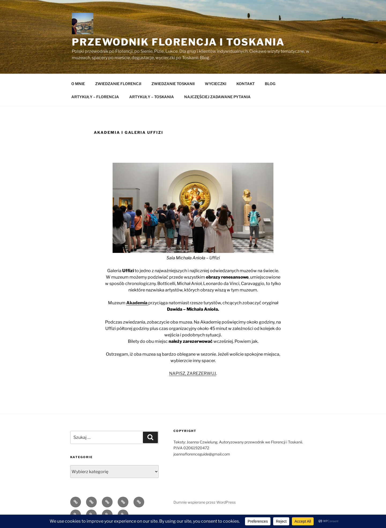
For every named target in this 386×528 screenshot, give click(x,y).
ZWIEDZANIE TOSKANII (173, 83)
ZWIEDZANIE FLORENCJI (118, 83)
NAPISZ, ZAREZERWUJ (192, 373)
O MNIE (78, 83)
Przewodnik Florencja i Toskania (178, 42)
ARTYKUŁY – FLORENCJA (95, 96)
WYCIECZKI (215, 83)
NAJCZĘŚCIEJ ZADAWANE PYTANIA (217, 96)
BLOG (270, 83)
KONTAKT (245, 83)
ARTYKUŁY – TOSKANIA (151, 96)
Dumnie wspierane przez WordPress (204, 502)
